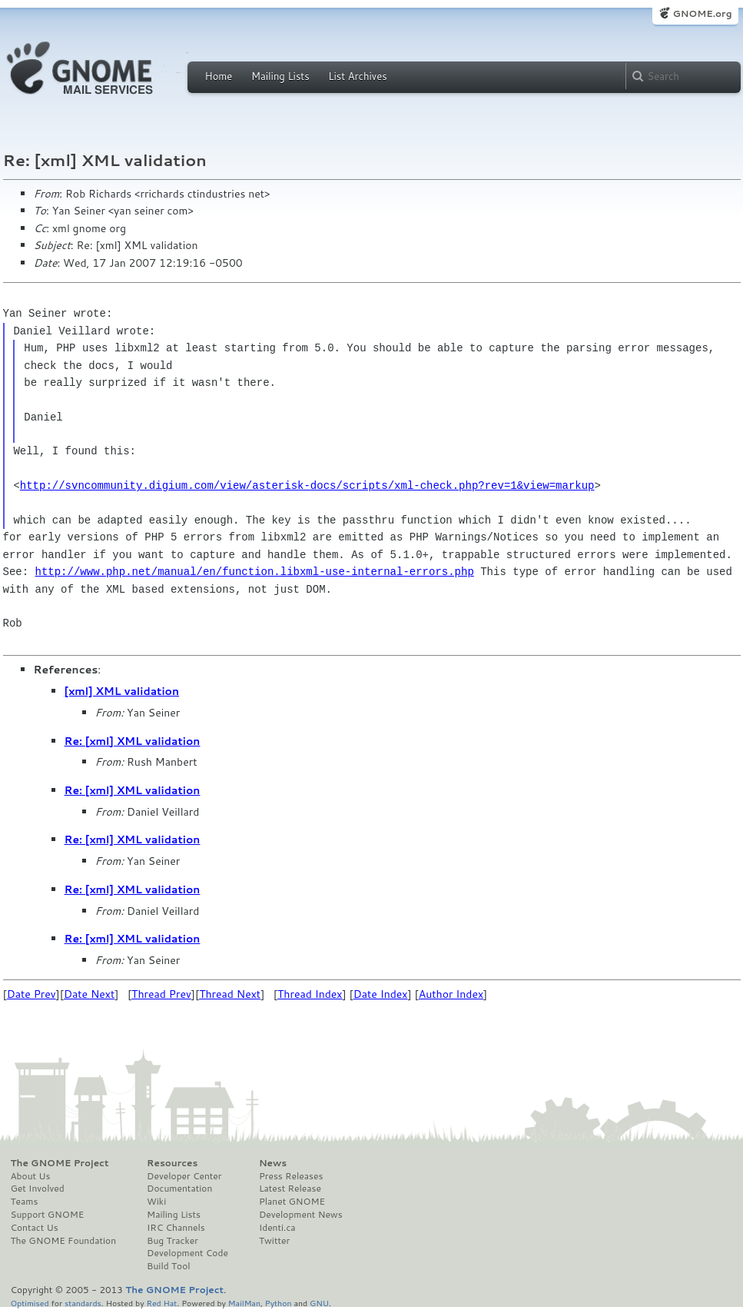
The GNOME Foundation (64, 1241)
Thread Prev (161, 994)
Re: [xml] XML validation (133, 741)
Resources (172, 1163)
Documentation (179, 1188)
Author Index (451, 994)
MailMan (244, 1302)
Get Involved (38, 1188)
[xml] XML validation (122, 691)
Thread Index (310, 994)
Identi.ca (277, 1228)
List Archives (357, 76)
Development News (301, 1215)
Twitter (274, 1241)
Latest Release (290, 1188)
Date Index (380, 994)
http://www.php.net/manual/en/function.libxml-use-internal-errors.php (254, 571)
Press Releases (291, 1176)
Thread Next (229, 994)
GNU (319, 1302)
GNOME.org (701, 13)
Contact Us (34, 1228)
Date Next (89, 994)
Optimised (30, 1302)
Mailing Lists (280, 76)
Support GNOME (48, 1215)
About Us (31, 1176)
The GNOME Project (60, 1163)
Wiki (156, 1201)
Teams (24, 1201)
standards (83, 1302)
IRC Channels (176, 1228)
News (273, 1163)
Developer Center (184, 1176)
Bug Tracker (172, 1241)
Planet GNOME (292, 1201)
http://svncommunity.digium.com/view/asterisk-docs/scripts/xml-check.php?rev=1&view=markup (307, 485)
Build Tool (168, 1266)
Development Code (187, 1253)
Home (219, 76)
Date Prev (31, 994)
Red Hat (161, 1302)
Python (278, 1302)
